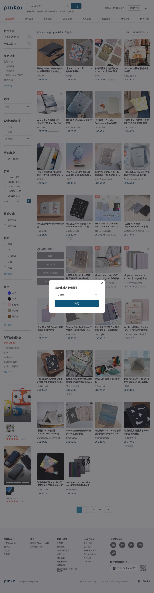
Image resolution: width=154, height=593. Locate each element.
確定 (77, 303)
